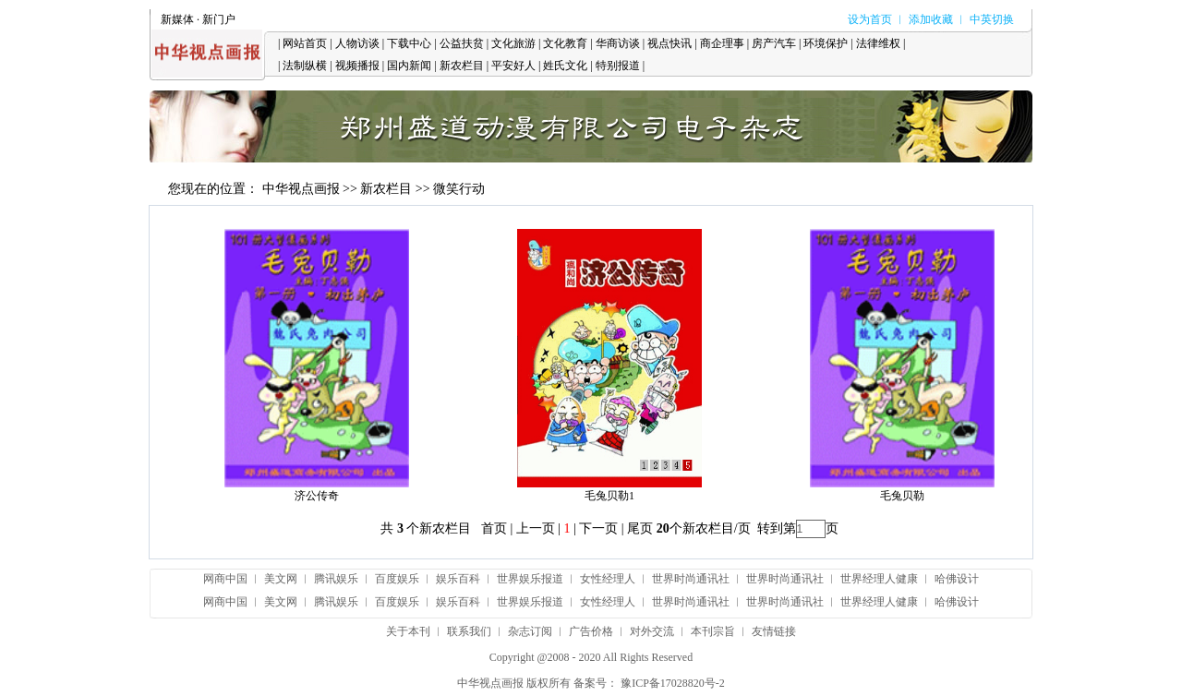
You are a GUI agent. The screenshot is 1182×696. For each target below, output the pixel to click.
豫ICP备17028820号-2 (673, 683)
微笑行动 (459, 189)
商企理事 (722, 43)
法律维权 (878, 43)
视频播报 (357, 65)
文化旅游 (513, 43)
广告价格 (591, 631)
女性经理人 (607, 578)
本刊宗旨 (713, 631)
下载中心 (409, 43)
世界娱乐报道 (530, 578)
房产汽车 (774, 43)
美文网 (280, 578)
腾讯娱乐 (336, 578)
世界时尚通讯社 (691, 578)
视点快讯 (669, 43)
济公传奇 (317, 495)
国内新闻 (409, 65)
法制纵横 (305, 65)
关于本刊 (408, 631)
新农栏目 (462, 65)
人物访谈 (357, 43)
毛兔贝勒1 (609, 495)
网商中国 (225, 578)
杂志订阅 (530, 631)
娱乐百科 (458, 578)
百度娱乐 (397, 578)
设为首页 (870, 19)
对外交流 (652, 631)
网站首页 (305, 43)
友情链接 (774, 631)
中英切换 (992, 19)
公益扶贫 (462, 43)
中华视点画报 (301, 189)
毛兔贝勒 (902, 495)
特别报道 (618, 65)
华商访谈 (618, 43)
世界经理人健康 (879, 578)
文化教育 (565, 43)
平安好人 (513, 65)
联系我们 (469, 631)
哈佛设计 (957, 578)
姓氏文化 (565, 65)
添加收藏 (931, 19)
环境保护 (825, 43)
